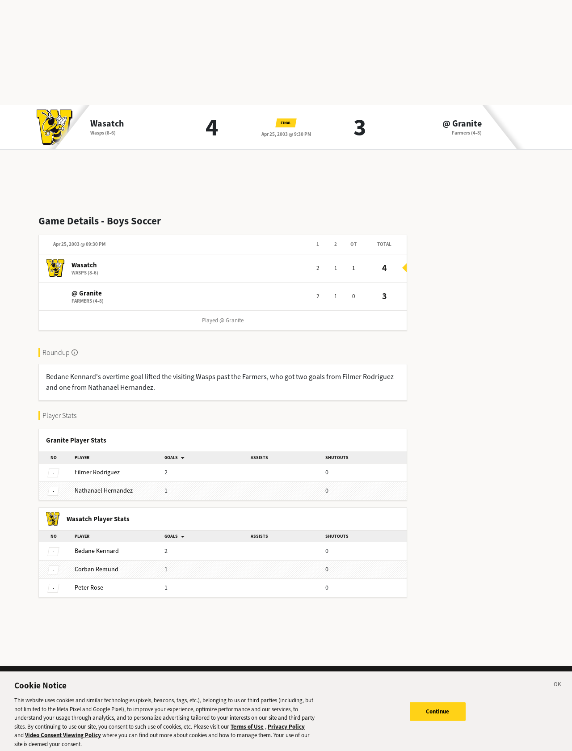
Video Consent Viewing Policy (63, 739)
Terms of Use (247, 731)
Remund (96, 569)
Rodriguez (97, 472)
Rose (89, 587)
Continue (438, 716)
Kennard (97, 551)
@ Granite (462, 124)
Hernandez (104, 490)
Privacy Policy (286, 731)
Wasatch (107, 124)
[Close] (558, 690)
